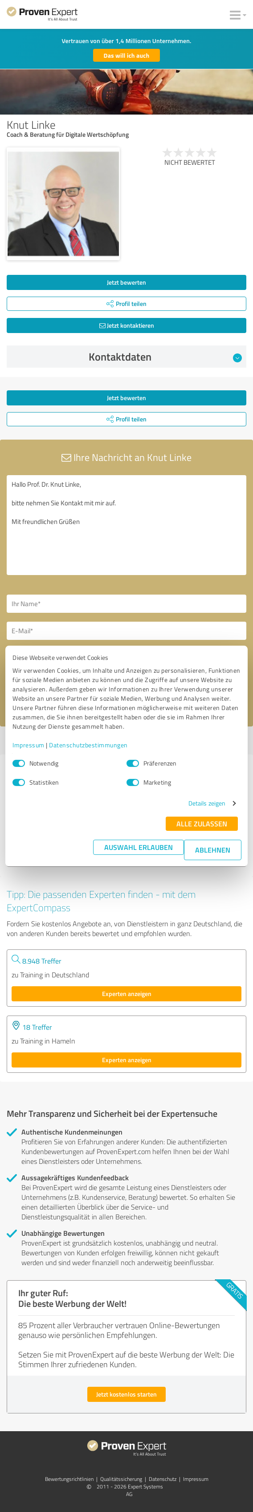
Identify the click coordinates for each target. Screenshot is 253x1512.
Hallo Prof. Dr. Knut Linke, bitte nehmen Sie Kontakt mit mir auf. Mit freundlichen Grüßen (126, 525)
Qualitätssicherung (121, 1479)
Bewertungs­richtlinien (69, 1479)
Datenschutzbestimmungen (88, 745)
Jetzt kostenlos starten (126, 1394)
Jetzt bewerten (126, 282)
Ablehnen (212, 850)
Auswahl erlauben (138, 847)
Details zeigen (206, 803)
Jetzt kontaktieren (126, 325)
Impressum (28, 745)
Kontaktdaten (165, 356)
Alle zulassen (201, 823)
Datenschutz (162, 1479)
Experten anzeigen (126, 993)
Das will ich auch (127, 55)
